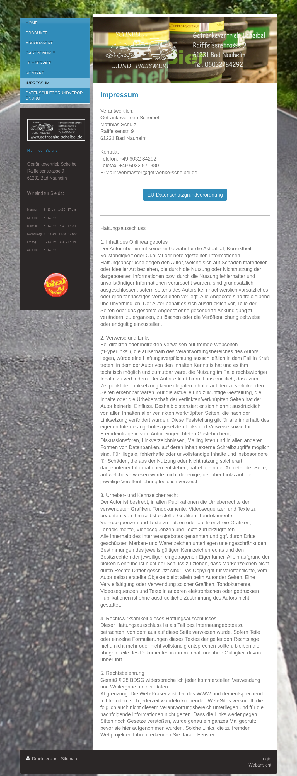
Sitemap (69, 758)
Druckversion (42, 758)
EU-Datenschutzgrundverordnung (185, 195)
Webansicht (259, 765)
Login (265, 758)
